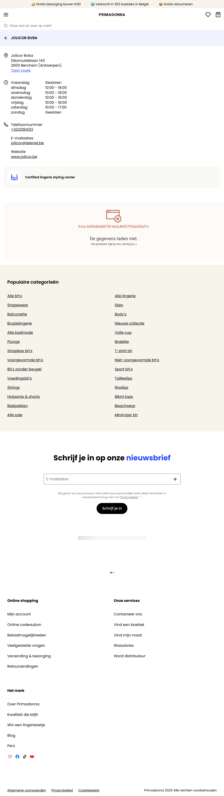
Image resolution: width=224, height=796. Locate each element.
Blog (11, 735)
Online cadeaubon (24, 624)
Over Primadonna (23, 704)
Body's (120, 314)
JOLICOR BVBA (20, 38)
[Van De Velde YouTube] (32, 757)
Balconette (17, 314)
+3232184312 (22, 129)
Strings (13, 387)
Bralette (122, 341)
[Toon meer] (141, 497)
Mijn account (19, 614)
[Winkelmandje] (218, 15)
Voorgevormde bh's (25, 360)
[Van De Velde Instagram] (10, 757)
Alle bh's (14, 296)
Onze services (127, 600)
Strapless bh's (19, 350)
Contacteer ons (128, 614)
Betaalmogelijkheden (26, 635)
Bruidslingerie (19, 323)
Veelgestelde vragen (26, 645)
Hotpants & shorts (23, 396)
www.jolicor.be (24, 156)
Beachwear (125, 405)
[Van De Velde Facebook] (17, 757)
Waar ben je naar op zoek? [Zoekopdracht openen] (28, 25)
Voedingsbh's (19, 378)
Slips (119, 305)
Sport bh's (124, 369)
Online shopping (22, 600)
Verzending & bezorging (29, 656)
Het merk (15, 690)
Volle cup (123, 332)
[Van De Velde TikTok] (24, 757)
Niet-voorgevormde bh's (137, 360)
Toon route (21, 70)
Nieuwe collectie (130, 323)
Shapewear (17, 305)
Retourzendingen (22, 666)
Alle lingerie (125, 296)
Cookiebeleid (88, 790)
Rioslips (121, 387)
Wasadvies (124, 645)
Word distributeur (130, 656)
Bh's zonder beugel (24, 369)
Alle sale (14, 415)
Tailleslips (123, 378)
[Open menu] (6, 15)
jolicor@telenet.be (27, 143)
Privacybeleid (129, 497)
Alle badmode (20, 332)
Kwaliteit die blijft (22, 714)
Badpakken (17, 405)
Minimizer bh (126, 415)
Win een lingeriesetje (26, 725)
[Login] (208, 15)
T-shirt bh (123, 350)
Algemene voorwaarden (26, 790)
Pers (11, 745)
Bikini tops (124, 396)
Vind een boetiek (129, 624)
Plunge (13, 341)
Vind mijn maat (128, 635)
